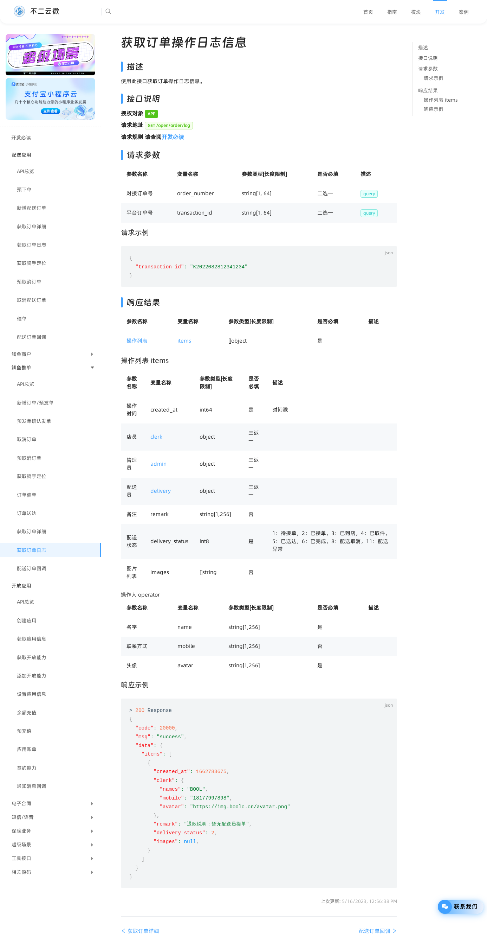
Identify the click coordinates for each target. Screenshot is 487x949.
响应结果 (428, 90)
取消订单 (27, 439)
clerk (156, 436)
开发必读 (21, 137)
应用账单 (27, 749)
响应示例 (433, 109)
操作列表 (137, 340)
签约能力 (27, 767)
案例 (464, 11)
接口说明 (428, 58)
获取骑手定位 (31, 263)
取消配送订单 (31, 300)
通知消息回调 (31, 786)
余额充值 (27, 712)
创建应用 (27, 620)
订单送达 (27, 513)
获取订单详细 (31, 226)
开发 (440, 11)
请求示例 (433, 78)
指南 (392, 11)
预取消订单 (29, 281)
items (184, 340)
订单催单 (27, 494)
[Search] (130, 11)
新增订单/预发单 (35, 402)
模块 (416, 11)
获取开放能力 (31, 657)
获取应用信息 (31, 638)
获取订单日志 (31, 244)
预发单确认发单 (34, 421)
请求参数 (428, 68)
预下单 (24, 189)
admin (158, 463)
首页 (368, 11)
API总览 (25, 171)
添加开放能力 (31, 675)
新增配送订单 (31, 207)
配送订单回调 (31, 336)
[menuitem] (368, 12)
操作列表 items (441, 100)
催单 (22, 318)
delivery (160, 491)
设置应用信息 (31, 694)
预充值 (24, 730)
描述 (423, 47)
